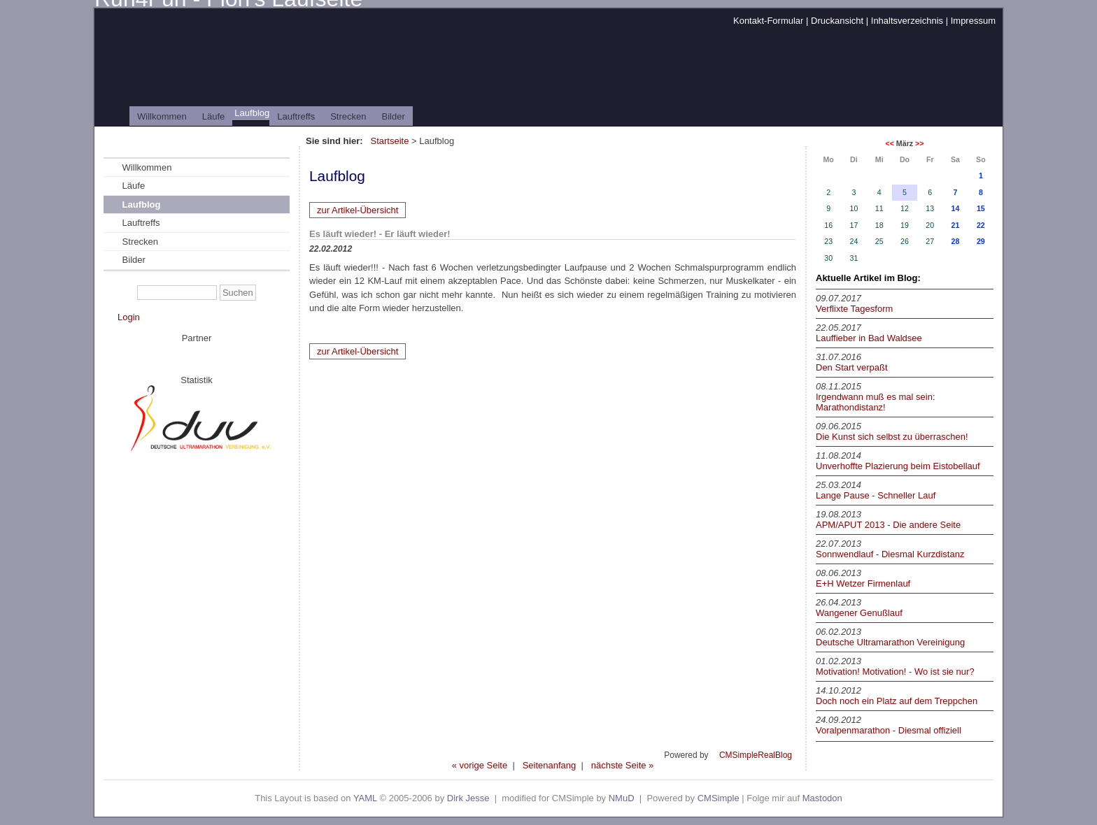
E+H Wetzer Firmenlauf (863, 583)
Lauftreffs (296, 116)
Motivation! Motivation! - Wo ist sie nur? (895, 671)
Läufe (213, 116)
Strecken (348, 116)
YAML (365, 798)
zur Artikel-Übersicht (357, 210)
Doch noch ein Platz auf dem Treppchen (896, 701)
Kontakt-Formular (768, 20)
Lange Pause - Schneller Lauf (875, 495)
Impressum (973, 20)
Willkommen (162, 116)
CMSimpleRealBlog (755, 755)
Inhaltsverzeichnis (907, 20)
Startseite (390, 141)
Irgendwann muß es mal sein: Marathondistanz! (875, 402)
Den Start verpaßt (852, 367)
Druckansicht (837, 20)
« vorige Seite (480, 765)
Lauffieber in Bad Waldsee (869, 338)
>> (919, 143)
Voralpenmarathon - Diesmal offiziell (888, 730)
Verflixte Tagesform (854, 308)
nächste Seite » (622, 765)
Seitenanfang (549, 765)
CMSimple (718, 798)
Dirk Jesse (468, 798)
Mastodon (822, 798)
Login (129, 317)
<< (889, 143)
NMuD (622, 798)
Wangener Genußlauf (859, 613)
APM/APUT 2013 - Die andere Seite (888, 524)
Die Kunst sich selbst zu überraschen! (892, 436)
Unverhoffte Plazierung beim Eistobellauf (898, 466)
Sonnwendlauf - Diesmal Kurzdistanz (890, 554)
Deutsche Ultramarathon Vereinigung (890, 642)
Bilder (393, 116)
